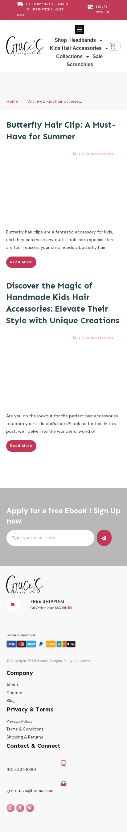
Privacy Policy (19, 721)
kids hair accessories (93, 153)
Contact (14, 692)
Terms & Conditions (25, 729)
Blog (10, 700)
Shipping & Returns (24, 737)
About (12, 684)
